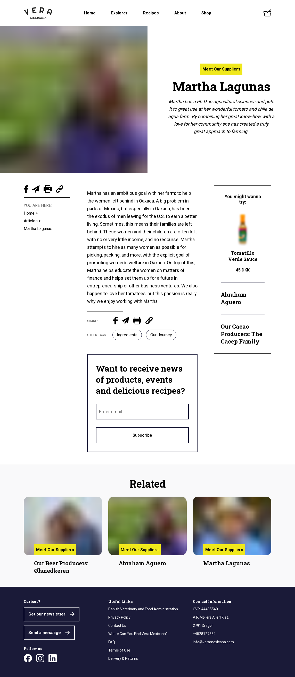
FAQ (111, 642)
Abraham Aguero (234, 298)
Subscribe (142, 435)
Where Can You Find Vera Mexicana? (138, 634)
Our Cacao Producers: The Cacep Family (241, 334)
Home (90, 13)
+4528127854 (204, 634)
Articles (31, 220)
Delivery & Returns (123, 658)
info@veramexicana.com (213, 642)
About (180, 13)
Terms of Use (119, 650)
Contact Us (117, 625)
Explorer (119, 13)
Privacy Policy (119, 617)
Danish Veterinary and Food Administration (143, 609)
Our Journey (161, 334)
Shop (206, 13)
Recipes (151, 13)
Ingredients (127, 334)
